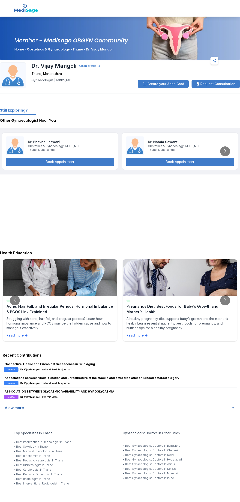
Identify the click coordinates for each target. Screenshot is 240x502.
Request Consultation (215, 84)
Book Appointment (60, 162)
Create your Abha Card (163, 84)
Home (19, 49)
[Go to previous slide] (15, 300)
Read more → (17, 335)
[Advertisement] (120, 211)
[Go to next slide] (225, 151)
